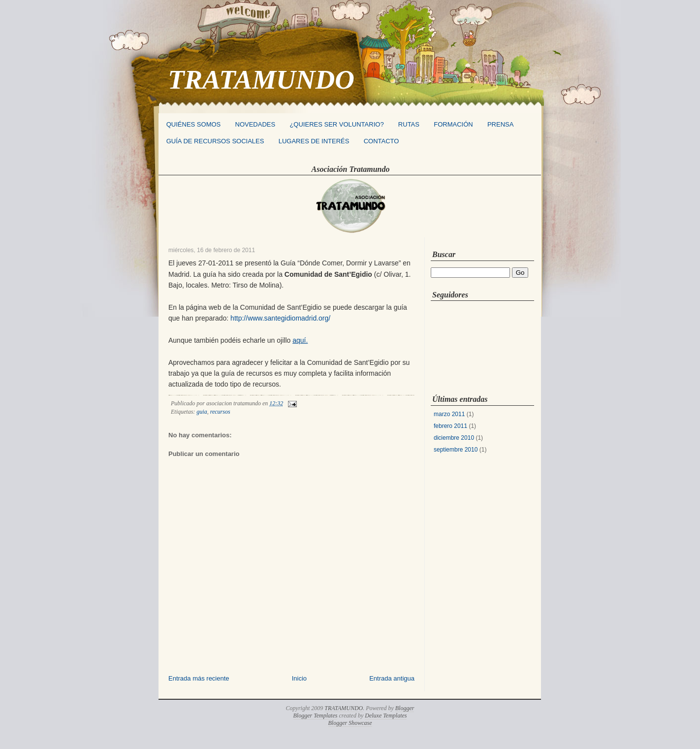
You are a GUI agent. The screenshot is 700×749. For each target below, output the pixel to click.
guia (201, 411)
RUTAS (408, 124)
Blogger (404, 708)
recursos (220, 411)
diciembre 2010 (454, 437)
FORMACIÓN (453, 124)
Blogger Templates (315, 715)
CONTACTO (381, 141)
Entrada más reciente (198, 678)
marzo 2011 (449, 414)
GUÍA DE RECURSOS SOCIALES (215, 141)
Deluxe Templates (386, 715)
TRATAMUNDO (261, 80)
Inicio (299, 678)
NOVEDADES (255, 124)
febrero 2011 (450, 426)
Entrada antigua (391, 678)
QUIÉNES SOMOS (193, 124)
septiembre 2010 (455, 449)
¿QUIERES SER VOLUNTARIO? (336, 124)
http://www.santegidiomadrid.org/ (280, 318)
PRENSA (500, 124)
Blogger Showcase (350, 722)
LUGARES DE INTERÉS (314, 141)
